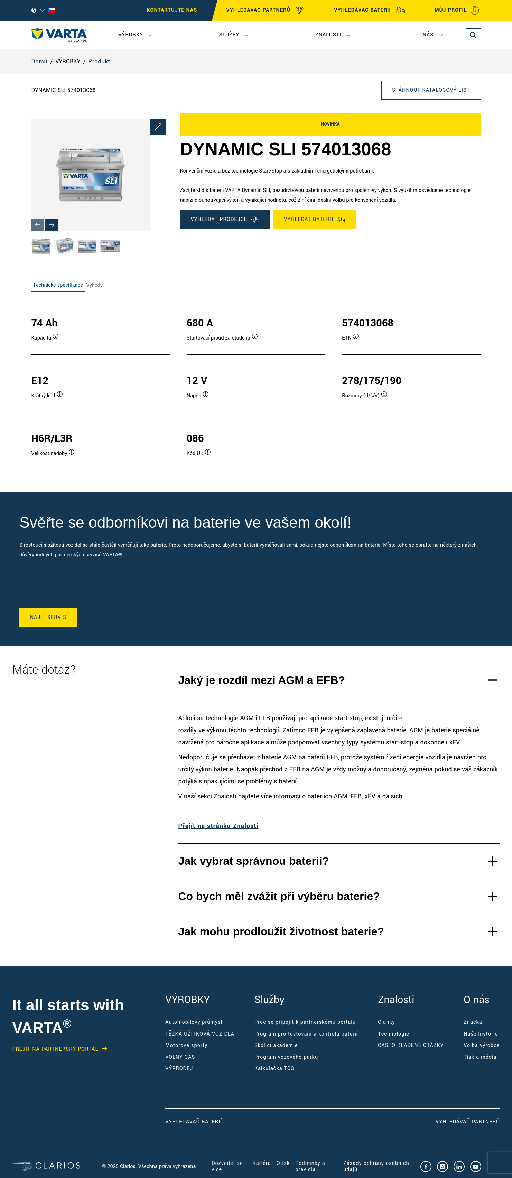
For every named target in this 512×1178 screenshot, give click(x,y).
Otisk (283, 1163)
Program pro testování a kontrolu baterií (306, 1034)
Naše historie (481, 1034)
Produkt (99, 61)
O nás (425, 34)
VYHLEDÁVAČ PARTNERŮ (265, 10)
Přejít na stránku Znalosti (218, 826)
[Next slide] (51, 225)
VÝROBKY (131, 34)
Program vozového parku (286, 1057)
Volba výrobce (482, 1045)
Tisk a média (480, 1057)
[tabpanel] (256, 386)
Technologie (393, 1034)
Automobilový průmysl (193, 1022)
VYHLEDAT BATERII (314, 219)
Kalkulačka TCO (274, 1068)
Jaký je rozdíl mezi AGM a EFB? (261, 680)
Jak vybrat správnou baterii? (253, 861)
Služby (229, 34)
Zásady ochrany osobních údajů (376, 1166)
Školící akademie (276, 1045)
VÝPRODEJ (179, 1068)
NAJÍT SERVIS (48, 617)
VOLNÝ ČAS (180, 1057)
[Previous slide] (37, 225)
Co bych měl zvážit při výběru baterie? (279, 896)
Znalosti (328, 34)
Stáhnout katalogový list (431, 90)
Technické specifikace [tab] (58, 285)
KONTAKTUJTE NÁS (172, 10)
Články (386, 1022)
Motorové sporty (186, 1045)
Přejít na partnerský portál (55, 1049)
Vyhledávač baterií (193, 1121)
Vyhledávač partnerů (468, 1121)
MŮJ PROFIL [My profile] (457, 10)
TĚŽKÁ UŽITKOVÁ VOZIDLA (199, 1034)
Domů (39, 61)
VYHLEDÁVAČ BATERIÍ (369, 10)
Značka (473, 1022)
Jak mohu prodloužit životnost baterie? (281, 931)
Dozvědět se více (227, 1166)
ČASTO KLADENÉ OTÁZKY (411, 1045)
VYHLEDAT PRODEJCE (225, 219)
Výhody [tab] (94, 285)
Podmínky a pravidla (310, 1166)
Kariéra (262, 1163)
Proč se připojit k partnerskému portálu (305, 1022)
